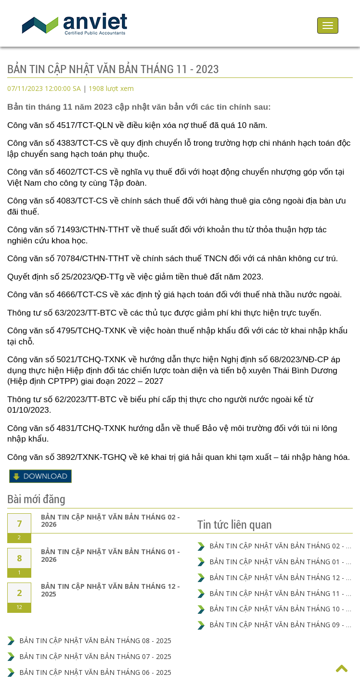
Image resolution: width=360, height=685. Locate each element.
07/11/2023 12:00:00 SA (44, 88)
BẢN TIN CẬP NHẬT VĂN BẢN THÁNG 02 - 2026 (110, 520)
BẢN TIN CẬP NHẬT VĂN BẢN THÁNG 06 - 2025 (95, 672)
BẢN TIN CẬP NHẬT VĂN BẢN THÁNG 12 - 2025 (110, 590)
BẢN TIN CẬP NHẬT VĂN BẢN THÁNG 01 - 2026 (110, 555)
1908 (111, 88)
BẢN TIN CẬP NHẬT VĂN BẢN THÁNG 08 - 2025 (95, 640)
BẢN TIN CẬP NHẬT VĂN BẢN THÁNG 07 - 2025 (95, 656)
